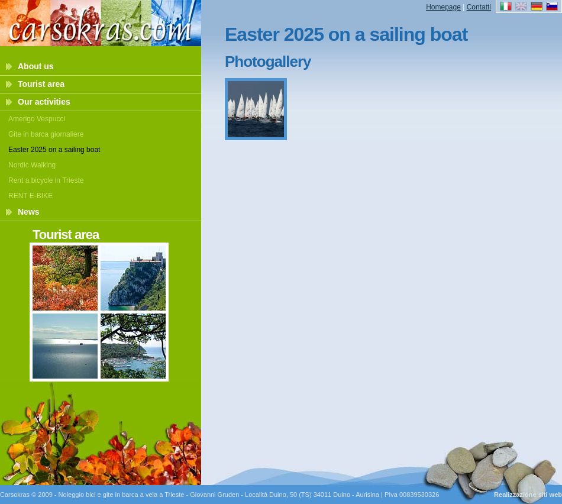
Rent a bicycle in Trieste (45, 180)
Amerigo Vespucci (36, 119)
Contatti (479, 7)
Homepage (443, 7)
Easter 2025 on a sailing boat (54, 150)
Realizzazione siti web (528, 494)
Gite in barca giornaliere (45, 134)
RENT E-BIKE (30, 196)
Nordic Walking (32, 165)
